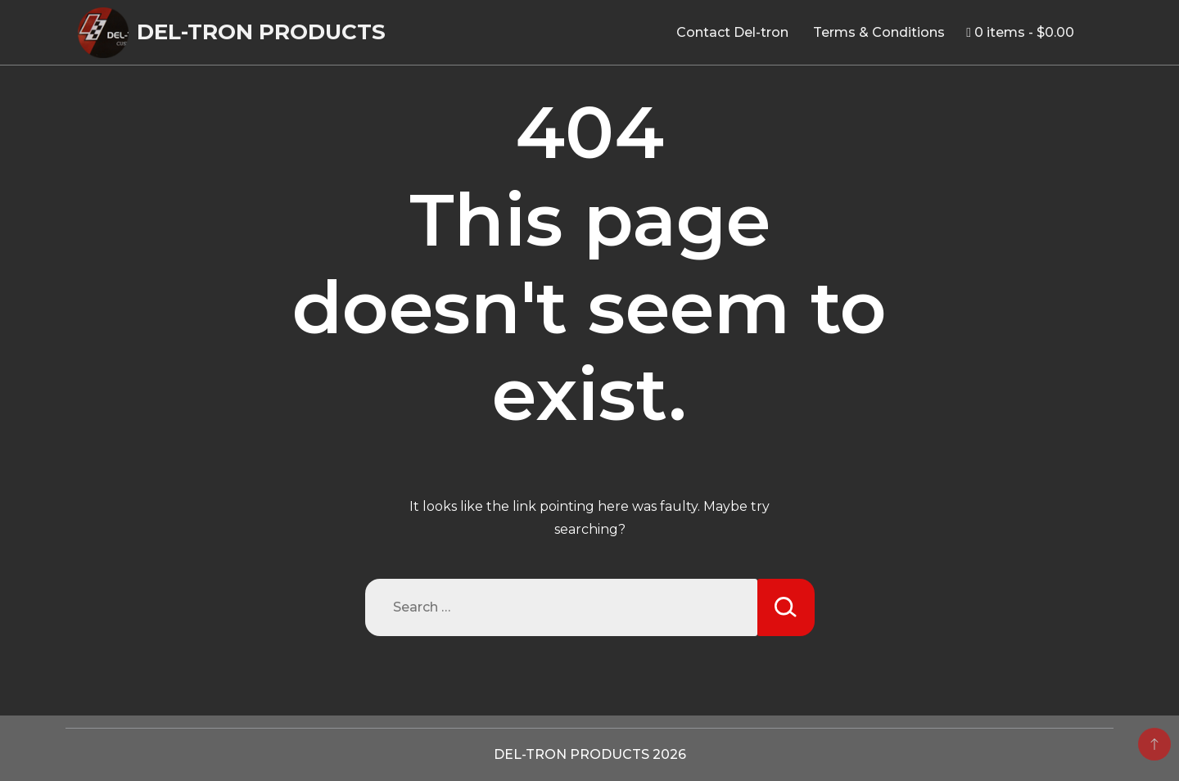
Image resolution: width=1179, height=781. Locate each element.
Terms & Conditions (879, 32)
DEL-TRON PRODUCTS (261, 32)
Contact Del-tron (732, 32)
